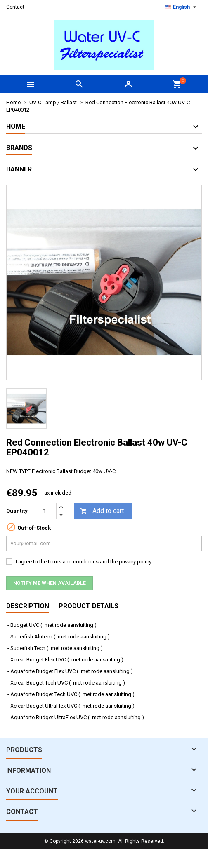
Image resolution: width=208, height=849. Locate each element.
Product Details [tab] (88, 606)
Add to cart (102, 511)
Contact (15, 7)
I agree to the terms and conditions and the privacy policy (83, 561)
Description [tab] (27, 606)
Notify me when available (49, 583)
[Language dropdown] (182, 7)
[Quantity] (44, 511)
